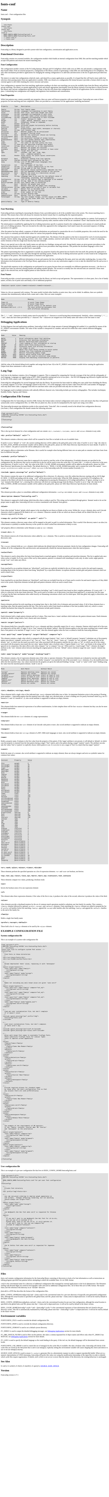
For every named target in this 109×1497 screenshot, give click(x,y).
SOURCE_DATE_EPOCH (49, 1485)
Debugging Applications (56, 1450)
